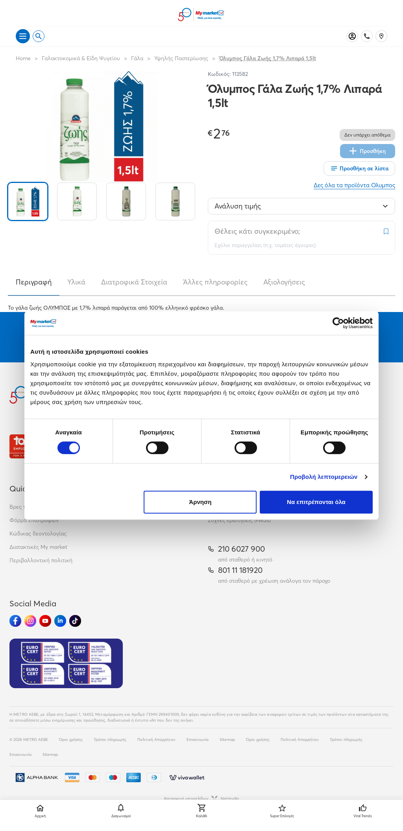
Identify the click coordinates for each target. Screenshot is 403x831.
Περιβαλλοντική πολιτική (40, 560)
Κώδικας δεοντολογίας (38, 533)
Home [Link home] (23, 58)
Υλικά (76, 281)
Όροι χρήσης (71, 739)
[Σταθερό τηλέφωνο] (367, 36)
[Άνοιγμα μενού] (23, 36)
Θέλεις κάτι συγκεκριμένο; (257, 231)
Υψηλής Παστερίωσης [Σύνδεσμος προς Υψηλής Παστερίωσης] (181, 58)
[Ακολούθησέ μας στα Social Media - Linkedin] (60, 621)
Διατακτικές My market (38, 546)
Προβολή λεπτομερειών (324, 476)
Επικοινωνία (198, 739)
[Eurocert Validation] (66, 663)
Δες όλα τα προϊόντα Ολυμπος (354, 185)
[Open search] (38, 36)
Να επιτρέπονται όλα (316, 502)
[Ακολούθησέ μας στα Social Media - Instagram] (30, 621)
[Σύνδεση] (352, 36)
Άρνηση (200, 502)
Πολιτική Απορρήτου (156, 739)
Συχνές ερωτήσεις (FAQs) (239, 520)
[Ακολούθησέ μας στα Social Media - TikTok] (75, 621)
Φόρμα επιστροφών (34, 520)
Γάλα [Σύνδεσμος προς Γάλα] (137, 58)
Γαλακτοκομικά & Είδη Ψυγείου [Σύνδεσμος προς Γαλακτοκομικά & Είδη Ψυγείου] (81, 58)
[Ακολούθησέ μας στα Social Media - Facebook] (15, 621)
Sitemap (227, 739)
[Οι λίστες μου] (359, 168)
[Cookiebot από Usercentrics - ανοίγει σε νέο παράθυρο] (338, 323)
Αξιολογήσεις (284, 281)
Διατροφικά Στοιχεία (134, 281)
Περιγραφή (34, 281)
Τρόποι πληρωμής (110, 739)
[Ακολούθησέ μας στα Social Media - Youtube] (45, 621)
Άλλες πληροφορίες (215, 281)
